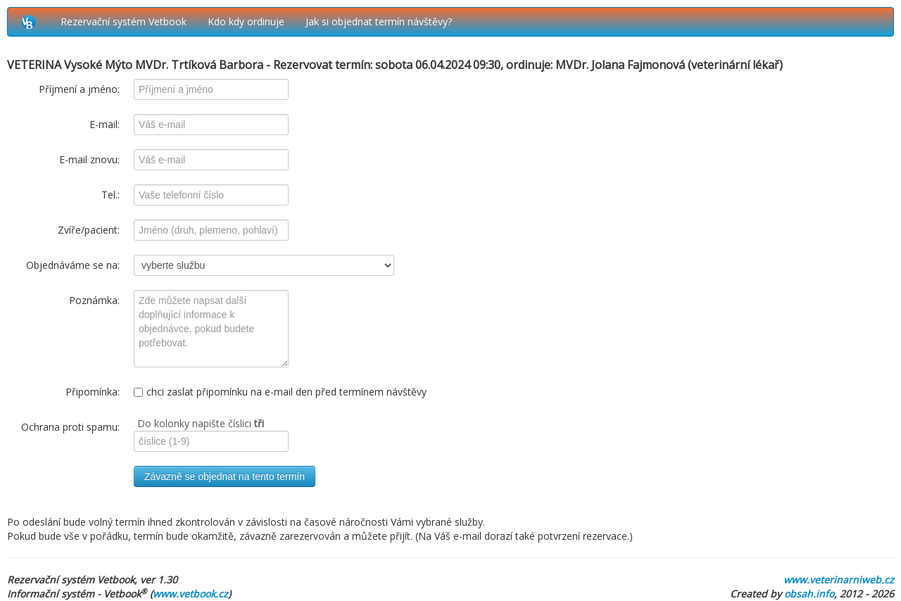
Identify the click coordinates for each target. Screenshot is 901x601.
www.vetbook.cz (190, 593)
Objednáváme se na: (73, 265)
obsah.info (809, 593)
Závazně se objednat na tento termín (224, 476)
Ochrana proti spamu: (70, 427)
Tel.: (110, 194)
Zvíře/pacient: (89, 229)
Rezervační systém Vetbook (124, 21)
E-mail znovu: (89, 159)
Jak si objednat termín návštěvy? (378, 21)
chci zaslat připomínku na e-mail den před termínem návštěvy (280, 391)
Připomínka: (92, 391)
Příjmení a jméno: (79, 89)
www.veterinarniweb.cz (838, 579)
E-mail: (104, 124)
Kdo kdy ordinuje (246, 21)
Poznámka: (94, 300)
